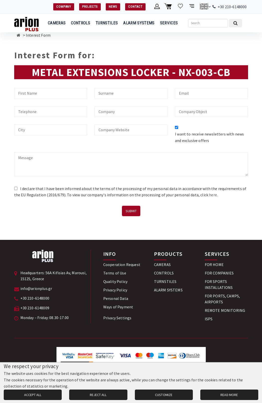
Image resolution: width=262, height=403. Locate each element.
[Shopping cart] (168, 6)
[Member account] (157, 6)
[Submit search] (235, 23)
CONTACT (135, 6)
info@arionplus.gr (36, 288)
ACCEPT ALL (32, 395)
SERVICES (169, 22)
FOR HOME (214, 264)
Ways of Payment (118, 306)
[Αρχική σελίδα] (18, 35)
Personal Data (115, 298)
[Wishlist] (180, 6)
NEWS (113, 6)
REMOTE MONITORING (225, 310)
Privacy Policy (115, 289)
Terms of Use (114, 272)
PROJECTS (90, 6)
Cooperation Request (121, 264)
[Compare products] (192, 6)
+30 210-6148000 (232, 6)
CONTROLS (80, 22)
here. (213, 194)
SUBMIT (131, 211)
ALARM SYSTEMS (138, 22)
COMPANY (63, 6)
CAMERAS (56, 22)
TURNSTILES (107, 22)
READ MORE (229, 395)
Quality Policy (115, 281)
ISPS (209, 318)
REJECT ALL (98, 395)
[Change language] (205, 6)
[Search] (208, 23)
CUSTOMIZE (163, 395)
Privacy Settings (117, 317)
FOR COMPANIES (219, 272)
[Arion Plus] (26, 23)
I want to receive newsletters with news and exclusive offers (209, 137)
